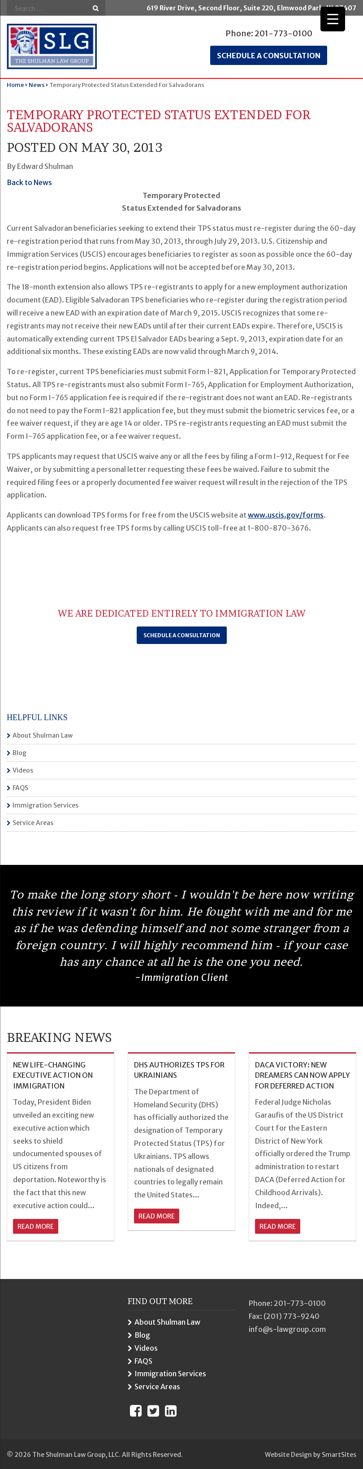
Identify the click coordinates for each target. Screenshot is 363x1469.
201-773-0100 (283, 33)
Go (96, 8)
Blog (19, 753)
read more (35, 1227)
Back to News (29, 182)
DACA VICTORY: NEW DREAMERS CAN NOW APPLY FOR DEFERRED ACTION (302, 1075)
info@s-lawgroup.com (287, 1329)
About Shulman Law (43, 735)
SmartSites (339, 1455)
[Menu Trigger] (332, 19)
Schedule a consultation (268, 55)
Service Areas (33, 823)
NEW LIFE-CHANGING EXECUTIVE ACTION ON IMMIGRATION (53, 1075)
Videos (23, 770)
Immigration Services (45, 805)
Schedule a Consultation (181, 635)
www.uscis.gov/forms (286, 514)
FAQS (20, 788)
